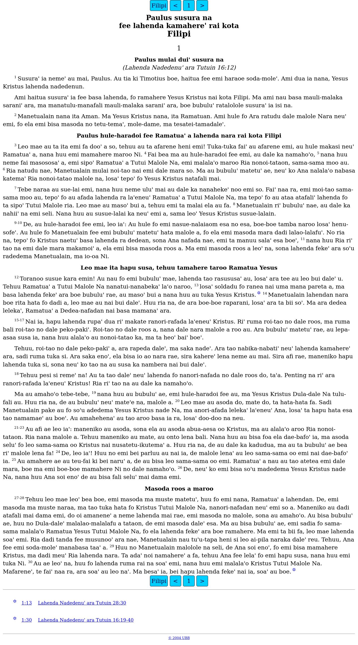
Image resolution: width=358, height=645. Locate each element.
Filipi (158, 5)
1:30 (26, 620)
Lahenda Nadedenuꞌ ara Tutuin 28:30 (82, 603)
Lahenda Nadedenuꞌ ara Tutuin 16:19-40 (86, 620)
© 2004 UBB (179, 638)
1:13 (26, 603)
